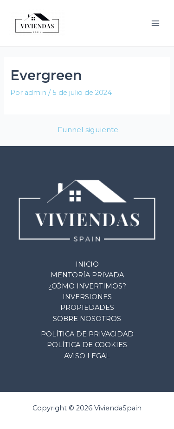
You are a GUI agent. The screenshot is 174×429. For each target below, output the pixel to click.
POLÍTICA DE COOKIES (87, 345)
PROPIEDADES (87, 307)
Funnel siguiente (88, 130)
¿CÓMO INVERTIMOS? (87, 286)
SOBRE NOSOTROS (87, 319)
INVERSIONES (87, 297)
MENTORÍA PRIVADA (87, 275)
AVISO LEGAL (87, 356)
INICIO (87, 264)
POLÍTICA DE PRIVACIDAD (87, 334)
